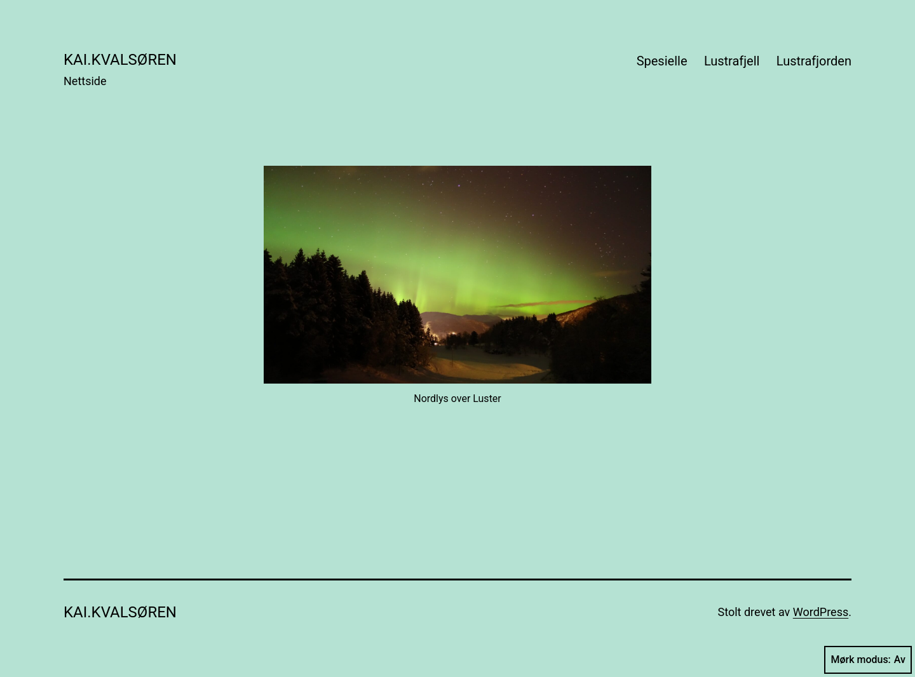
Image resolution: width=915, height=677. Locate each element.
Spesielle (662, 61)
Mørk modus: (867, 659)
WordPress (820, 612)
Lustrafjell (732, 61)
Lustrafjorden (813, 61)
